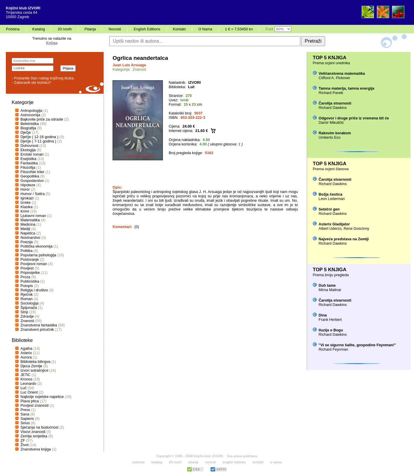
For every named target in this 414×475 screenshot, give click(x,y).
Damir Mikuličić (331, 122)
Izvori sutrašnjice (34, 370)
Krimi (24, 211)
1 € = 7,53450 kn (239, 29)
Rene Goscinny (356, 228)
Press (25, 410)
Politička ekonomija (36, 246)
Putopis (26, 285)
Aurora (26, 357)
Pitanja (90, 29)
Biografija (28, 128)
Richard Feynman (333, 349)
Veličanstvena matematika (342, 73)
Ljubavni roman (33, 215)
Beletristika (29, 123)
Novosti (114, 29)
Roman (26, 299)
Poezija (26, 242)
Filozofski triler (32, 172)
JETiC (25, 375)
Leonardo (28, 383)
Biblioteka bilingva (35, 361)
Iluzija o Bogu (331, 330)
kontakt (258, 462)
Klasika (26, 207)
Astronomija (30, 115)
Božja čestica (330, 194)
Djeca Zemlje (31, 366)
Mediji (25, 229)
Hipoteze (27, 185)
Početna (13, 29)
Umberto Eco (330, 137)
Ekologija (28, 150)
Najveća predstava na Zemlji (344, 239)
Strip (24, 312)
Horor (25, 189)
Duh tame (327, 285)
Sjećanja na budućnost (39, 427)
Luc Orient (29, 392)
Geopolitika (29, 176)
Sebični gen (329, 209)
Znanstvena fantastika (38, 325)
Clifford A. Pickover (334, 78)
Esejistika (28, 158)
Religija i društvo (34, 290)
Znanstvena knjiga (35, 449)
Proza (25, 277)
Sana (24, 414)
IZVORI (194, 82)
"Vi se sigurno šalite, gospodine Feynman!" (357, 345)
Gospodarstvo (32, 180)
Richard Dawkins (333, 107)
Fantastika (29, 163)
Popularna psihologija (38, 255)
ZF (22, 440)
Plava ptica (29, 401)
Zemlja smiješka (33, 436)
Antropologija (31, 110)
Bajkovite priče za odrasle (41, 119)
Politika (26, 250)
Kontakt (179, 29)
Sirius (25, 423)
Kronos (26, 379)
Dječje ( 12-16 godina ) (39, 137)
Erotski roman (32, 154)
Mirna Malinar (330, 290)
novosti (210, 462)
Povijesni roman (33, 264)
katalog (156, 462)
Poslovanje (29, 259)
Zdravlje (27, 316)
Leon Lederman (332, 198)
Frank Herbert (330, 319)
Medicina (27, 224)
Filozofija (27, 167)
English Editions (147, 29)
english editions (234, 462)
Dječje (25, 132)
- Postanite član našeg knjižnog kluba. (43, 78)
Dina (323, 315)
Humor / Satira (32, 194)
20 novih (65, 29)
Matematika (30, 220)
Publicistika (29, 281)
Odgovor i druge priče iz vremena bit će (354, 118)
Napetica (27, 233)
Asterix (26, 353)
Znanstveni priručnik (37, 329)
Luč (23, 388)
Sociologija (29, 303)
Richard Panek (331, 93)
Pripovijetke (30, 272)
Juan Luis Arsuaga (129, 65)
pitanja (194, 462)
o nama (275, 462)
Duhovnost (29, 145)
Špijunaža (28, 307)
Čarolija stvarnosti (335, 103)
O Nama (205, 29)
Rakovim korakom (335, 133)
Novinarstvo (30, 237)
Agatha (26, 348)
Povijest (27, 268)
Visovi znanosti (32, 431)
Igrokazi (27, 198)
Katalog (38, 29)
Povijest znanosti (34, 405)
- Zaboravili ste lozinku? (31, 82)
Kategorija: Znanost (129, 69)
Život (24, 445)
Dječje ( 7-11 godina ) (38, 141)
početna (138, 462)
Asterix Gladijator (334, 224)
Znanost (27, 321)
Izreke (25, 202)
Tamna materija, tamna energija (346, 88)
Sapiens (27, 418)
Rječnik (26, 294)
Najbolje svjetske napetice (42, 396)
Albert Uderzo (330, 228)
